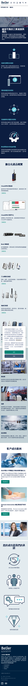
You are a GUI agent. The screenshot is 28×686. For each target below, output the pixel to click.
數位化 (11, 7)
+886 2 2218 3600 (6, 676)
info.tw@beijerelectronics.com (9, 678)
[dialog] (14, 343)
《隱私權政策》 (18, 340)
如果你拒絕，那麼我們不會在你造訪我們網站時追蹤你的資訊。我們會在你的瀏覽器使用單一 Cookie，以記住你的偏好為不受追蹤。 (13, 345)
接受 (14, 352)
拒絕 (14, 356)
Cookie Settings (4, 680)
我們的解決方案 (4, 7)
